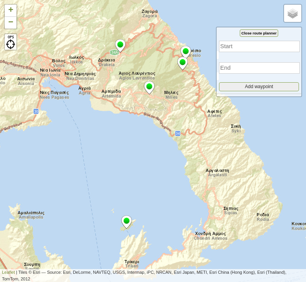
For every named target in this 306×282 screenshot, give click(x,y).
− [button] (10, 23)
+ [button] (10, 10)
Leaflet (8, 272)
